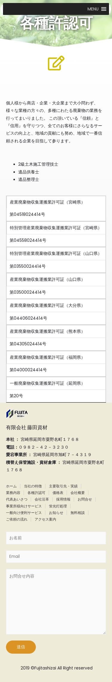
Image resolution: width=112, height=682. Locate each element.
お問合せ (85, 499)
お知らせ (56, 512)
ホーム (11, 486)
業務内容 (13, 492)
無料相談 (77, 512)
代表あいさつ (16, 499)
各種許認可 (36, 492)
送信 (21, 647)
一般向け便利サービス (24, 512)
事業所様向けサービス (24, 506)
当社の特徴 (33, 486)
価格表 (58, 492)
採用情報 (63, 499)
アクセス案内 (45, 519)
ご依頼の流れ (16, 519)
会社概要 (77, 492)
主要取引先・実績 (63, 486)
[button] (93, 9)
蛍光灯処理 (58, 506)
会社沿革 (42, 499)
